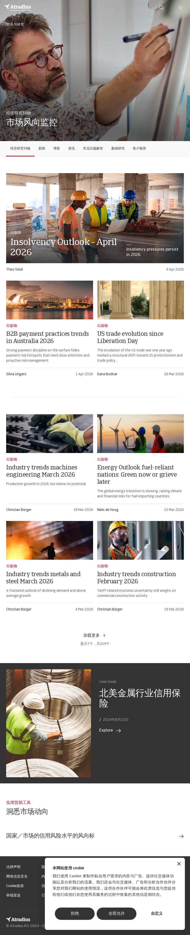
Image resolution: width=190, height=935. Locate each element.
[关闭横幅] (179, 864)
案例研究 (118, 148)
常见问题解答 (93, 148)
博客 (56, 148)
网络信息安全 (17, 877)
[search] (161, 7)
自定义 (157, 914)
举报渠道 (13, 896)
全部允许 (116, 914)
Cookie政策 (15, 886)
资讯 (71, 148)
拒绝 (75, 914)
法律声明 (13, 867)
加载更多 (95, 635)
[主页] (17, 7)
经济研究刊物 (20, 148)
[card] (95, 225)
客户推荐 (139, 148)
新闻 (41, 148)
